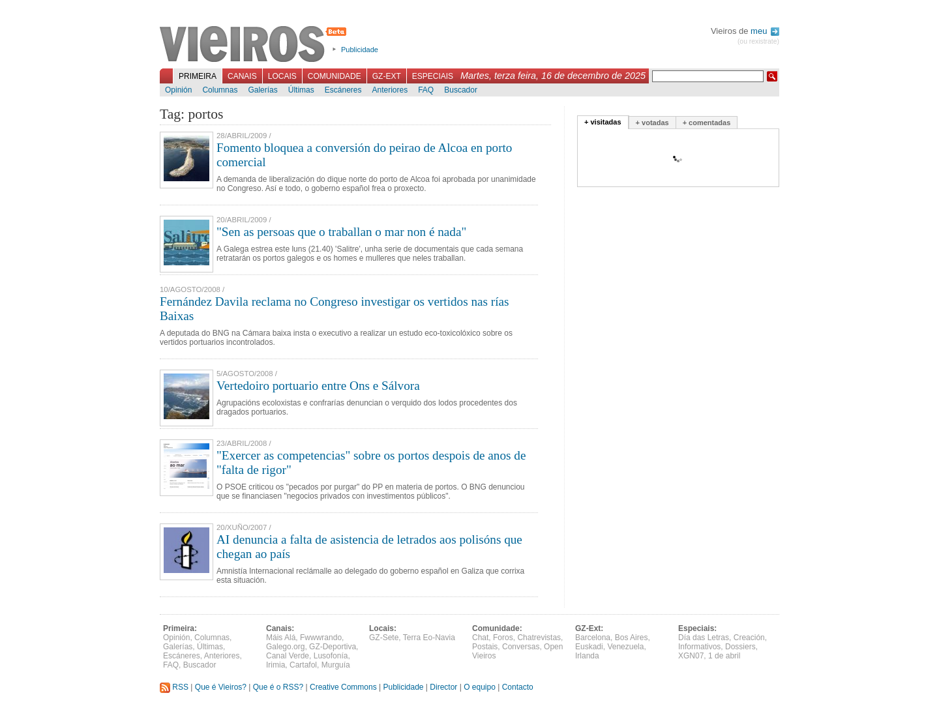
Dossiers (740, 646)
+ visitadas (602, 122)
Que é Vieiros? (220, 687)
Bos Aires (631, 637)
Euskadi (589, 646)
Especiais (432, 76)
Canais (242, 76)
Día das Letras (703, 637)
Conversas (520, 646)
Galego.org (285, 646)
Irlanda (587, 655)
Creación (749, 637)
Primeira (197, 76)
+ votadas (652, 122)
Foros (503, 637)
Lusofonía (331, 655)
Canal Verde (287, 655)
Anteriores (390, 90)
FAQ (426, 90)
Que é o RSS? (278, 687)
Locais (282, 76)
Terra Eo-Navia (429, 637)
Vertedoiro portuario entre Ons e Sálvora (318, 385)
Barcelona (592, 637)
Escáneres (343, 90)
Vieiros (255, 45)
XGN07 (691, 655)
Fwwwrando (321, 637)
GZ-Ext (386, 76)
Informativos (699, 646)
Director (443, 687)
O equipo (480, 687)
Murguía (335, 664)
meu (765, 31)
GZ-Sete (383, 637)
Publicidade (359, 49)
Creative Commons (343, 687)
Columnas (219, 90)
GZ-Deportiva (332, 646)
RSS (174, 687)
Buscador (460, 90)
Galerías (262, 90)
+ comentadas (707, 122)
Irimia (275, 664)
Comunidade (334, 76)
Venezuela (625, 646)
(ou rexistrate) (758, 41)
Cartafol (303, 664)
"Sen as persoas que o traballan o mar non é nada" (341, 232)
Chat (480, 637)
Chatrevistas (539, 637)
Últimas (301, 90)
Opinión (178, 90)
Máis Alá (280, 637)
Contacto (517, 687)
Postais (485, 646)
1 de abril (724, 655)
